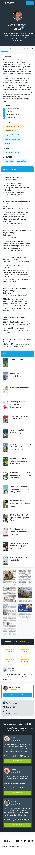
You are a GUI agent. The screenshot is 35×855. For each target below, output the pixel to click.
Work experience (16, 49)
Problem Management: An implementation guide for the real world (20, 474)
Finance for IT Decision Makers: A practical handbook (19, 459)
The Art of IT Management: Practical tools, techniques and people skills (21, 445)
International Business (19, 388)
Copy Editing (10, 111)
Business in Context (18, 359)
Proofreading (10, 117)
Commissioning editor (11, 175)
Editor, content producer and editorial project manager (17, 232)
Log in (30, 3)
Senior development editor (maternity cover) (17, 203)
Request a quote (17, 695)
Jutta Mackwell (14, 688)
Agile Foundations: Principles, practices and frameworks (20, 502)
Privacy (8, 846)
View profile (17, 761)
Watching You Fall (17, 430)
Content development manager (14, 257)
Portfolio (27, 49)
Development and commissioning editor (15, 319)
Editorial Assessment (13, 114)
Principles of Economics (19, 416)
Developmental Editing (14, 108)
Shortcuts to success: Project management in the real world (19, 488)
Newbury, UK (10, 707)
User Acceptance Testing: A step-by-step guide (20, 544)
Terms (3, 846)
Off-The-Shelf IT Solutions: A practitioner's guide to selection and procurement (21, 516)
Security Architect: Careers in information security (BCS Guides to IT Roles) (20, 530)
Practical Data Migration (20, 557)
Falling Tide (14, 373)
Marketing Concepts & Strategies (19, 403)
